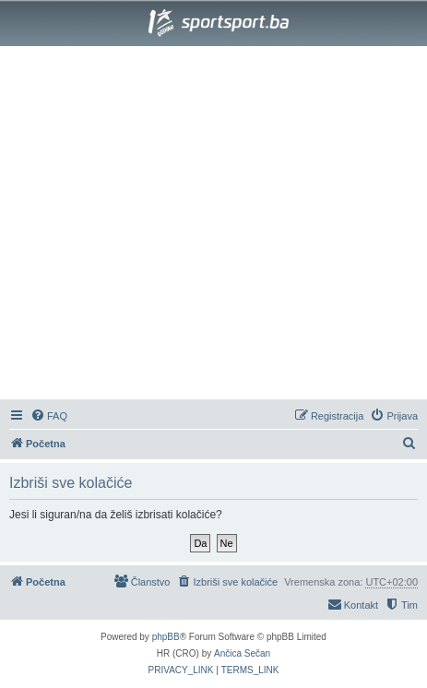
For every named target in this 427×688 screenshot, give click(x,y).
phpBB (166, 637)
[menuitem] (48, 416)
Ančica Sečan (242, 653)
